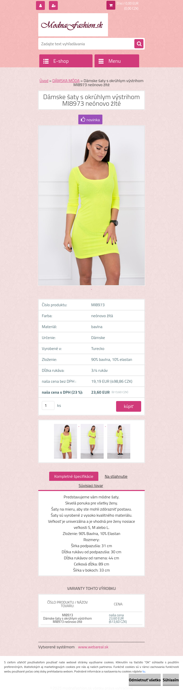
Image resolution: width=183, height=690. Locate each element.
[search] (138, 44)
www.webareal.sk (93, 647)
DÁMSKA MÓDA (66, 81)
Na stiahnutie (116, 476)
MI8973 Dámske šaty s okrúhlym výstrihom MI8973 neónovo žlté (67, 618)
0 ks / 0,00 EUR (127, 3)
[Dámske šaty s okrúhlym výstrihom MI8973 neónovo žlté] (66, 425)
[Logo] (73, 24)
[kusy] (48, 405)
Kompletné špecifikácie (73, 476)
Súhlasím (171, 680)
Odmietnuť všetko (145, 680)
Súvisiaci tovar (91, 485)
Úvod (44, 81)
